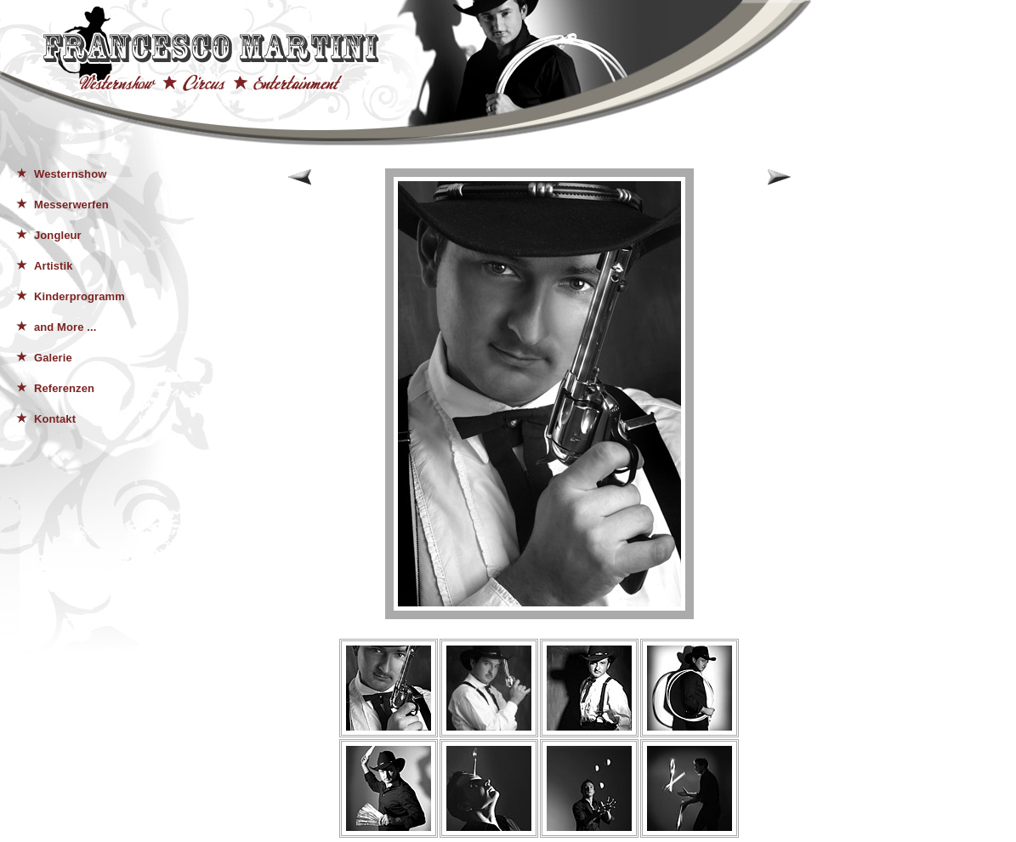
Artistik (53, 265)
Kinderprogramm (79, 296)
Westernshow (70, 174)
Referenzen (64, 388)
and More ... (65, 327)
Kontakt (55, 418)
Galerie (53, 357)
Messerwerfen (71, 204)
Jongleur (58, 235)
